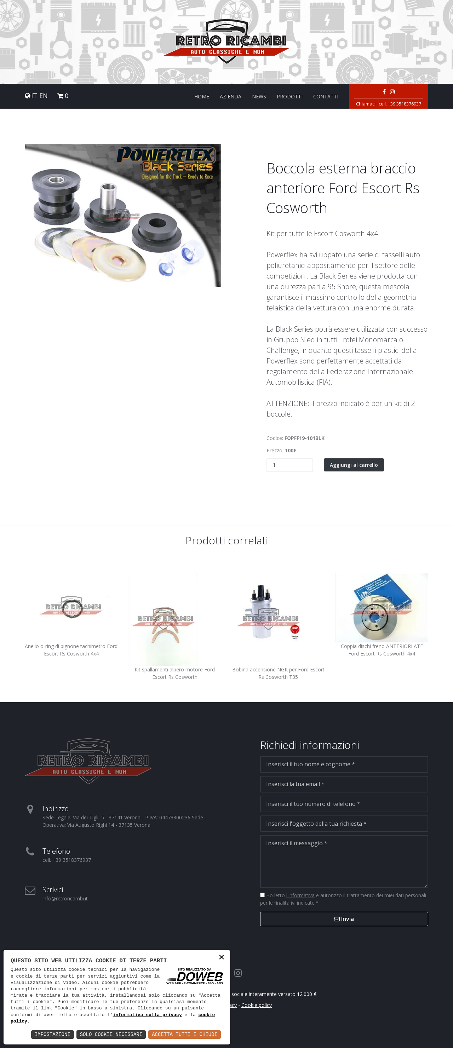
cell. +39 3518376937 (400, 104)
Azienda (230, 96)
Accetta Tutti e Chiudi (184, 1034)
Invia (344, 919)
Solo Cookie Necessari (111, 1034)
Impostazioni (52, 1034)
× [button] (221, 958)
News (259, 96)
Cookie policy (256, 1005)
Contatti (325, 96)
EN (43, 95)
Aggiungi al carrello (354, 465)
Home (201, 96)
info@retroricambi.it (65, 898)
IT (34, 95)
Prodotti (290, 96)
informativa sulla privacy (147, 1015)
